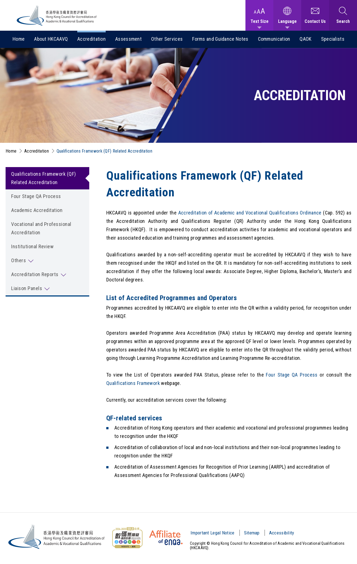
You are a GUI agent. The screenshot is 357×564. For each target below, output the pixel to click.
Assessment (128, 39)
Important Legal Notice (212, 533)
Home (19, 39)
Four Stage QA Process (36, 196)
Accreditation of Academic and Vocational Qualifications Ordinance (250, 213)
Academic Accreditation (36, 210)
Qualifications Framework (133, 383)
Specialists (332, 39)
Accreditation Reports (35, 274)
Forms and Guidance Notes (220, 39)
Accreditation (91, 39)
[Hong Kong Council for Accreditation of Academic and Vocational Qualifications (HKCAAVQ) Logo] (57, 15)
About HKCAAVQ (51, 39)
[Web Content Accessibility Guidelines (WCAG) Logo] (127, 537)
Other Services (167, 39)
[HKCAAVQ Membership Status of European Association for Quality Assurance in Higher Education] (166, 537)
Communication (274, 39)
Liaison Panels (26, 288)
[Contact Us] (315, 15)
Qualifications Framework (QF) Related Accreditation (104, 151)
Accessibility (281, 533)
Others (18, 260)
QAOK (305, 39)
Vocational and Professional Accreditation (41, 228)
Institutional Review (32, 246)
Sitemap (252, 533)
